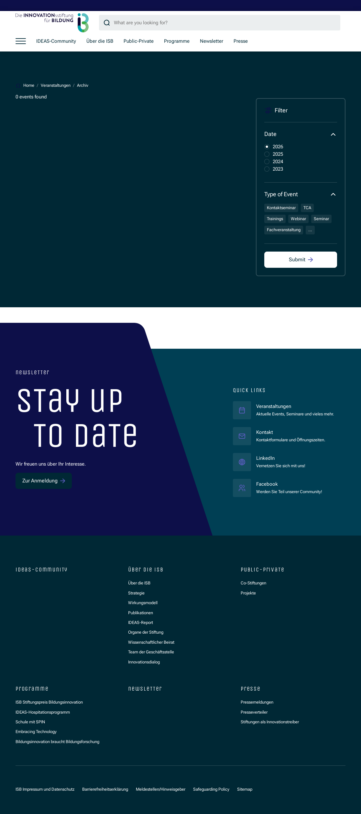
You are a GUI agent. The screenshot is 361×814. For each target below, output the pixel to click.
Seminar (321, 218)
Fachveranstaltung (284, 229)
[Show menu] (21, 41)
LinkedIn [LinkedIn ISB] (280, 458)
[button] (300, 134)
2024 (278, 161)
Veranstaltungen (273, 406)
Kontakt (264, 432)
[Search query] (219, 22)
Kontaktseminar (281, 207)
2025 (278, 154)
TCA (307, 207)
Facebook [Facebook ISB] (289, 484)
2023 (278, 169)
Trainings (275, 218)
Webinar (298, 218)
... (310, 229)
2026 (278, 147)
